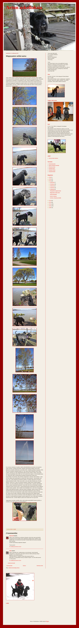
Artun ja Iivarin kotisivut (53, 158)
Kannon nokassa (53, 196)
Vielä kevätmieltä (53, 194)
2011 (50, 204)
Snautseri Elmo (52, 168)
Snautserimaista (52, 171)
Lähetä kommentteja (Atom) (13, 567)
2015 (50, 179)
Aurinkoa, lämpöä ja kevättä (55, 197)
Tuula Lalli (11, 535)
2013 (50, 200)
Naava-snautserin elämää (54, 165)
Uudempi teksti (9, 565)
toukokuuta (52, 187)
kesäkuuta (52, 185)
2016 (50, 177)
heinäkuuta (52, 184)
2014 (50, 180)
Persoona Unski (52, 167)
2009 (50, 207)
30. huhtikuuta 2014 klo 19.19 (15, 546)
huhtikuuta (52, 189)
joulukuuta (52, 182)
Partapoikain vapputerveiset (55, 190)
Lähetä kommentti (11, 563)
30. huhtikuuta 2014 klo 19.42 (15, 560)
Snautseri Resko (52, 170)
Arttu (10, 550)
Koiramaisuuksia (52, 164)
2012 (50, 202)
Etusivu (24, 565)
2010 (50, 205)
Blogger (47, 621)
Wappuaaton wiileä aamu (55, 192)
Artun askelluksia (24, 7)
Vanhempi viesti (40, 565)
